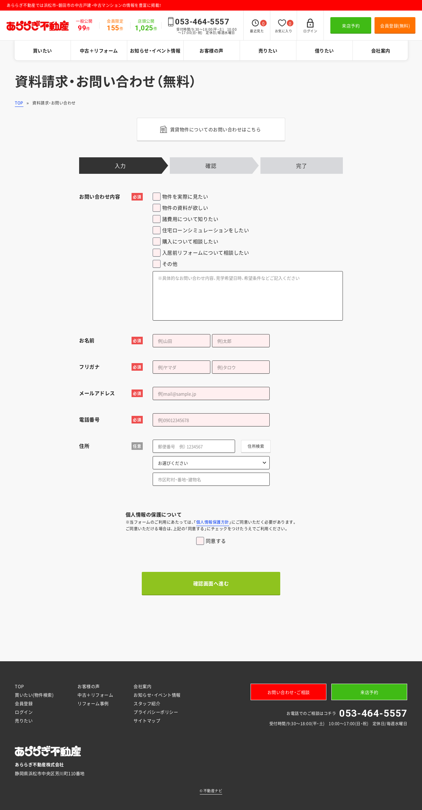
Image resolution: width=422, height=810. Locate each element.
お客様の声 (211, 50)
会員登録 (24, 703)
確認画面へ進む (211, 583)
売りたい (268, 50)
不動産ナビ (211, 791)
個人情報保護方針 (212, 522)
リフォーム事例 (93, 703)
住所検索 (256, 446)
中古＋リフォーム (99, 50)
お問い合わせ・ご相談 (288, 692)
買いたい (42, 50)
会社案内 (380, 50)
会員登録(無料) (395, 25)
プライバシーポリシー (156, 712)
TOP (19, 103)
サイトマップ (147, 720)
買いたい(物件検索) (34, 695)
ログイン (24, 712)
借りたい (324, 50)
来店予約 (351, 25)
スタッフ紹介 (147, 703)
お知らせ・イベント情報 (155, 50)
